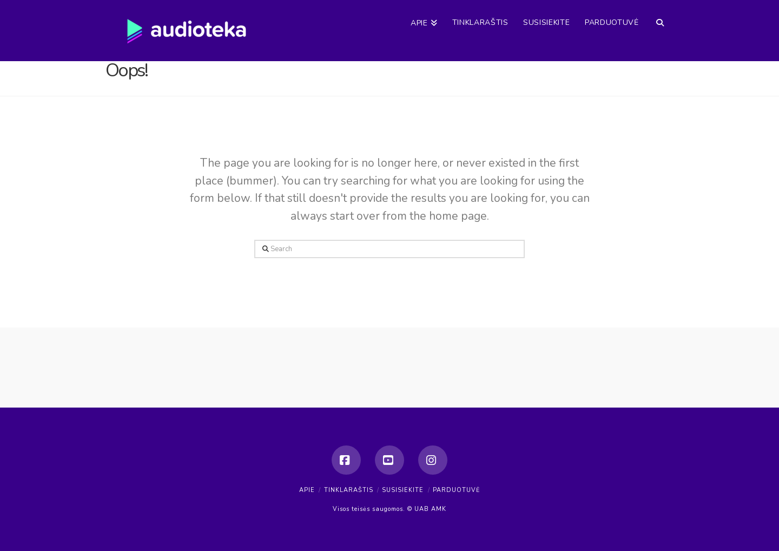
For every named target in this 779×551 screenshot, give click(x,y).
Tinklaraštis (348, 490)
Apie (307, 490)
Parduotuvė (456, 490)
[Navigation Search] (660, 13)
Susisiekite (403, 490)
